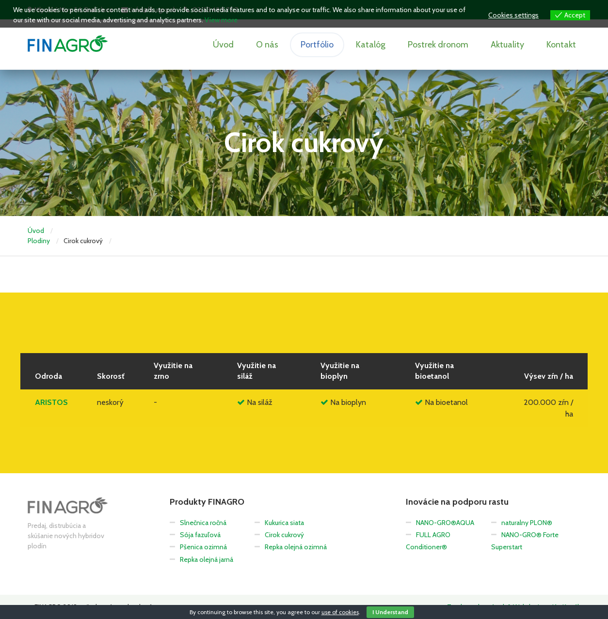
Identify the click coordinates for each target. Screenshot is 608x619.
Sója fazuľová (200, 534)
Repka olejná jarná (206, 559)
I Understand (390, 612)
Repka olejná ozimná (296, 546)
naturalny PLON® (526, 522)
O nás (267, 44)
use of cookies (340, 612)
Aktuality (507, 44)
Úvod (223, 44)
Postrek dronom (438, 44)
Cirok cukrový (284, 534)
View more (221, 19)
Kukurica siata (284, 522)
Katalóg (370, 44)
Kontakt (561, 44)
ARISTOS (51, 402)
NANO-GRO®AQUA (445, 522)
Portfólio (317, 44)
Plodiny (39, 240)
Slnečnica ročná (203, 522)
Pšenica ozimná (203, 546)
